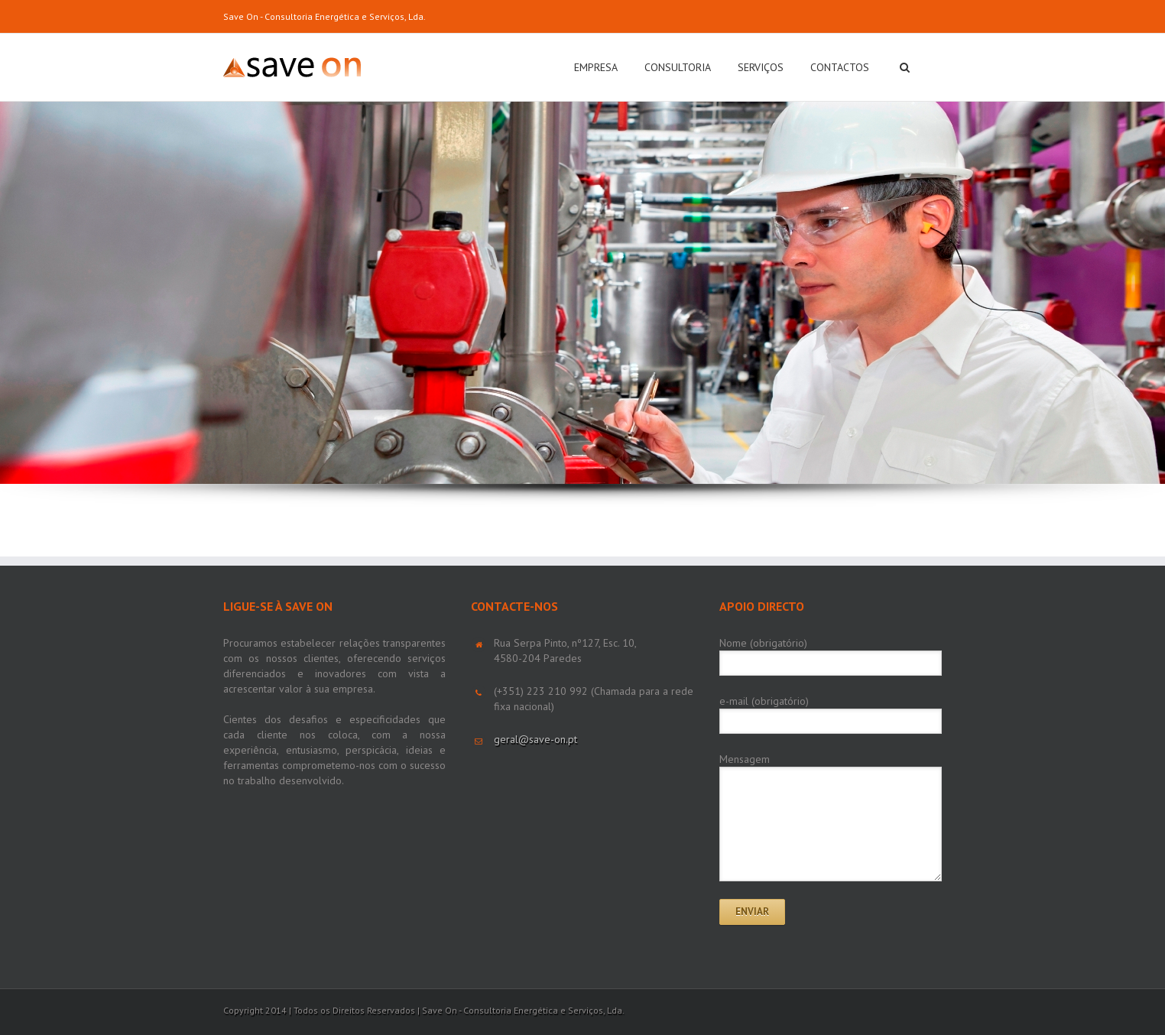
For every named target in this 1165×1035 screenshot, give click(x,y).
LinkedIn (936, 13)
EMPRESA (596, 67)
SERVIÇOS (761, 67)
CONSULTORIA (677, 67)
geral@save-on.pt (535, 739)
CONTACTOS (839, 67)
